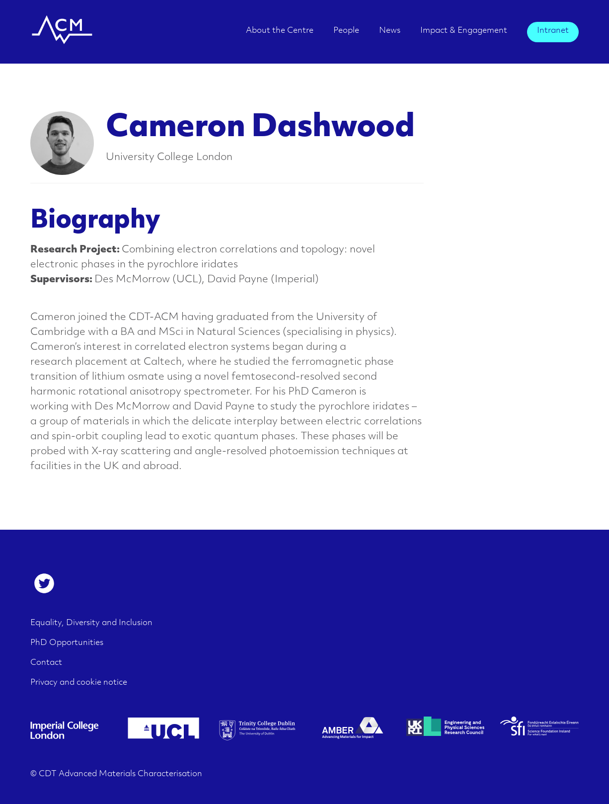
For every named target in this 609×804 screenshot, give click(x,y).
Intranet (553, 31)
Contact (46, 663)
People (346, 31)
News (389, 31)
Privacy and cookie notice (78, 683)
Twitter (44, 583)
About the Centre (279, 31)
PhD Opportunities (66, 643)
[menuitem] (279, 34)
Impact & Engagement (463, 31)
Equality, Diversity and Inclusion (91, 623)
